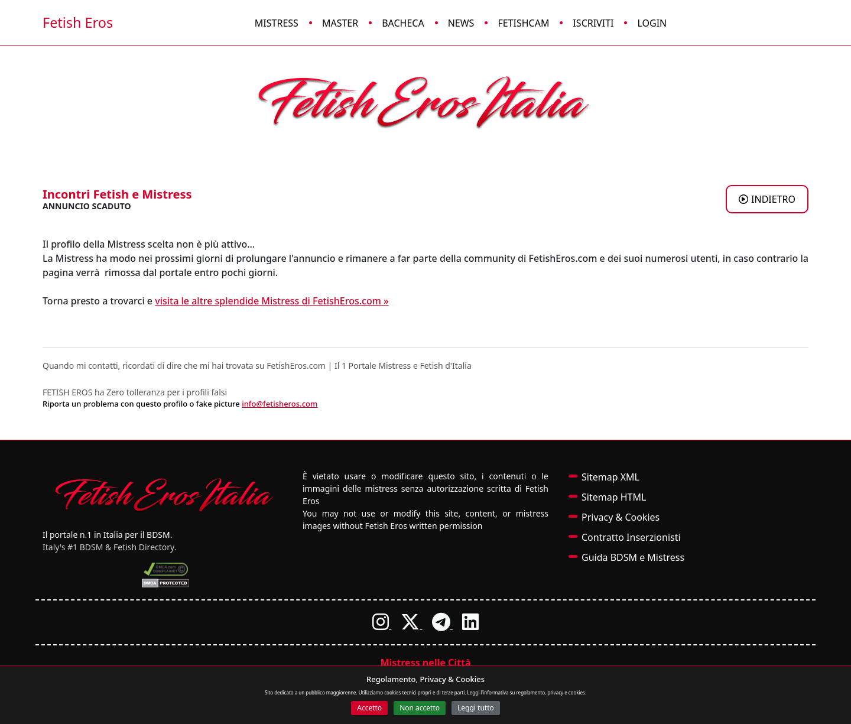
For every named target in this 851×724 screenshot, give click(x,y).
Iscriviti (593, 23)
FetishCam (523, 23)
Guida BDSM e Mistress (633, 557)
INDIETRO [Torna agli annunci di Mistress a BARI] (767, 199)
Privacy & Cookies (621, 517)
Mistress (276, 23)
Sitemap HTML (614, 497)
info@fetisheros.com (279, 403)
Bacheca (403, 23)
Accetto (369, 708)
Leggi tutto (475, 708)
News (461, 23)
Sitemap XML (610, 476)
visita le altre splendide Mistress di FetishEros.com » (271, 300)
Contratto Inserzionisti (631, 537)
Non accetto (419, 708)
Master (340, 23)
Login (652, 23)
